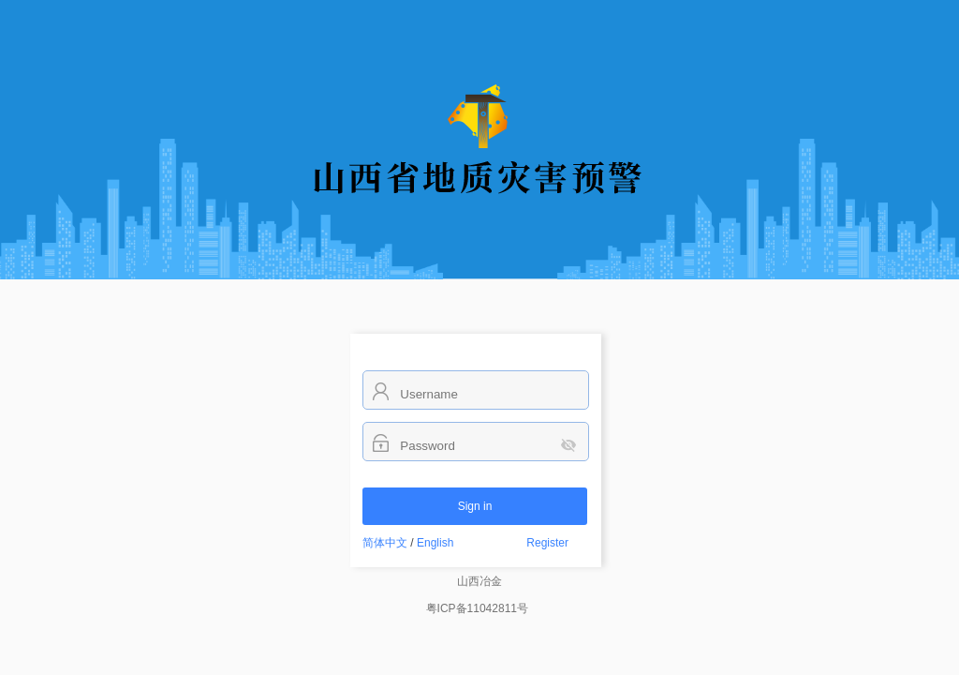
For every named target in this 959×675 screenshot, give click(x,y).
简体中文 (384, 542)
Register (547, 542)
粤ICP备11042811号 (477, 608)
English (435, 542)
